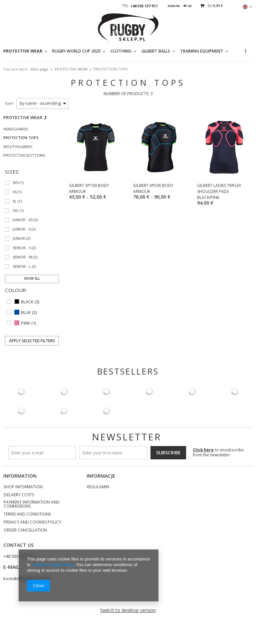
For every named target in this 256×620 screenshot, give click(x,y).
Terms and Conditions (27, 514)
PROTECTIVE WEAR (22, 51)
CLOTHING (121, 51)
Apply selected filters (32, 340)
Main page (39, 69)
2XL (16, 211)
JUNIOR (19, 238)
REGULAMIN (98, 487)
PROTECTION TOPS (21, 137)
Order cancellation (25, 530)
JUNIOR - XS (23, 220)
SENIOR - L (22, 266)
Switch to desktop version (128, 610)
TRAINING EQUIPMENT (201, 51)
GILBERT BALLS (155, 51)
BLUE (26, 312)
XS (15, 192)
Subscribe (168, 452)
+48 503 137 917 (143, 6)
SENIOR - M (22, 257)
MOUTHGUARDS (17, 146)
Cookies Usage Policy (52, 564)
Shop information (23, 487)
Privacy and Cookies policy (32, 522)
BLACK (27, 302)
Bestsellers (128, 371)
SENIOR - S (22, 248)
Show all (32, 278)
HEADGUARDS (15, 129)
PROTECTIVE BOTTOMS (24, 155)
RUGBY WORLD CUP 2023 (76, 51)
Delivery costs (19, 495)
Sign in (173, 6)
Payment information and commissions (32, 504)
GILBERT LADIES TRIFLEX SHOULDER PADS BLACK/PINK (219, 191)
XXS (16, 183)
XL (15, 201)
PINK (25, 323)
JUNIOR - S (22, 229)
